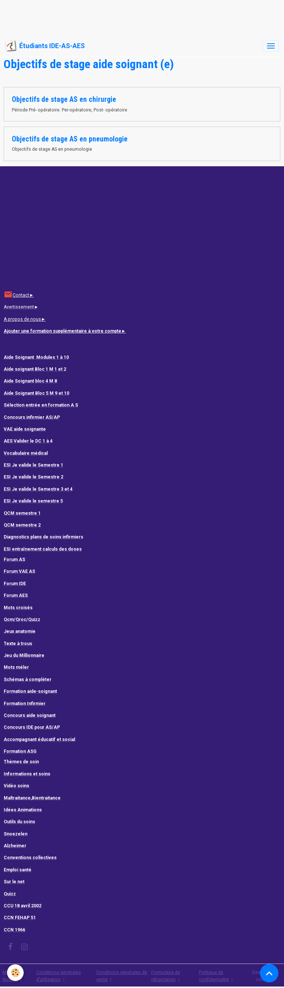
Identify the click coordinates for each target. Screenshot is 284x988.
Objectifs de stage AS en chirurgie (64, 99)
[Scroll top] (269, 973)
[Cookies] (15, 972)
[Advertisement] (134, 16)
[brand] (45, 45)
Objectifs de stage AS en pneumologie (70, 139)
